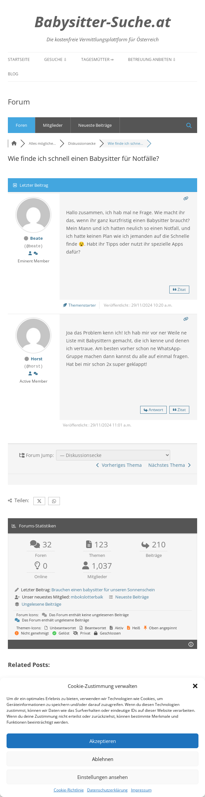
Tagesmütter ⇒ (97, 59)
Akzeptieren (102, 741)
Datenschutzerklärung (107, 790)
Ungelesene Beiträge (41, 604)
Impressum (141, 790)
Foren (21, 125)
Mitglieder (53, 125)
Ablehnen (102, 759)
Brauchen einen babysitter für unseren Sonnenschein (103, 590)
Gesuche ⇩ (55, 59)
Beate (36, 238)
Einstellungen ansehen (102, 777)
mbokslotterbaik (87, 597)
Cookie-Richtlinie (69, 790)
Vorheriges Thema (119, 465)
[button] (195, 686)
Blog (13, 74)
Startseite (19, 59)
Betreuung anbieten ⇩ (152, 59)
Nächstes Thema (169, 465)
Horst (37, 359)
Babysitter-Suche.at (102, 21)
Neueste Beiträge (95, 125)
